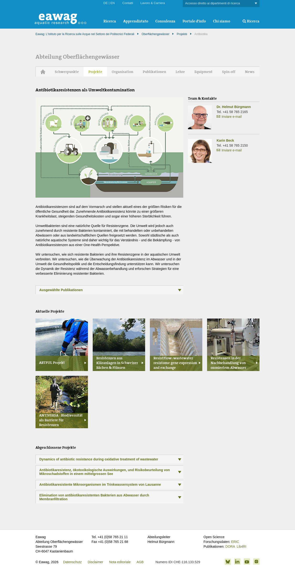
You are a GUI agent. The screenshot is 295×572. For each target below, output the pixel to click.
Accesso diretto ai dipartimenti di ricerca (221, 3)
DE (105, 3)
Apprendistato (135, 21)
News (249, 71)
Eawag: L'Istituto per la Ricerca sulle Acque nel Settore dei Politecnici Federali (85, 34)
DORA (230, 546)
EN (112, 3)
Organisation (122, 71)
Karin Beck (225, 140)
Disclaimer (95, 562)
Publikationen (154, 71)
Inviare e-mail (232, 117)
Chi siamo (221, 21)
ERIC (235, 542)
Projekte (182, 34)
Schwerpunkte (67, 71)
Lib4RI (241, 546)
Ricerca (109, 21)
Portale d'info (194, 21)
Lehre (180, 71)
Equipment (203, 71)
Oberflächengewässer (155, 34)
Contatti (127, 3)
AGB (140, 562)
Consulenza (165, 21)
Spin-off (228, 71)
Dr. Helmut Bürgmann (234, 106)
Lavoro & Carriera (152, 3)
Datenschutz (72, 562)
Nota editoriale (120, 562)
